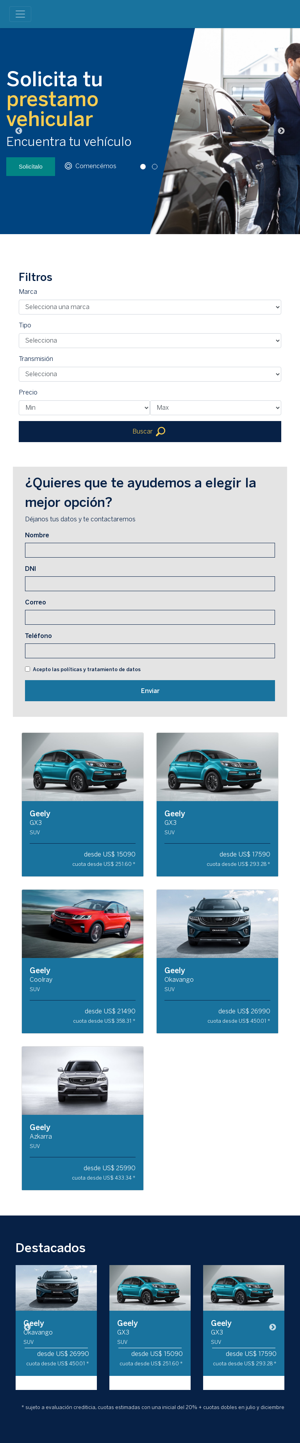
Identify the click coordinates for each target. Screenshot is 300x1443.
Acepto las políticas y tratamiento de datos (87, 669)
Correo (35, 602)
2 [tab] (156, 240)
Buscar (148, 431)
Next (281, 131)
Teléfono (38, 636)
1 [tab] (144, 240)
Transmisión (36, 359)
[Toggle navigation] (20, 14)
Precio (28, 392)
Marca (28, 291)
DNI (30, 568)
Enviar (150, 691)
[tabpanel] (150, 131)
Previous (19, 131)
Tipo (25, 325)
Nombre (37, 535)
